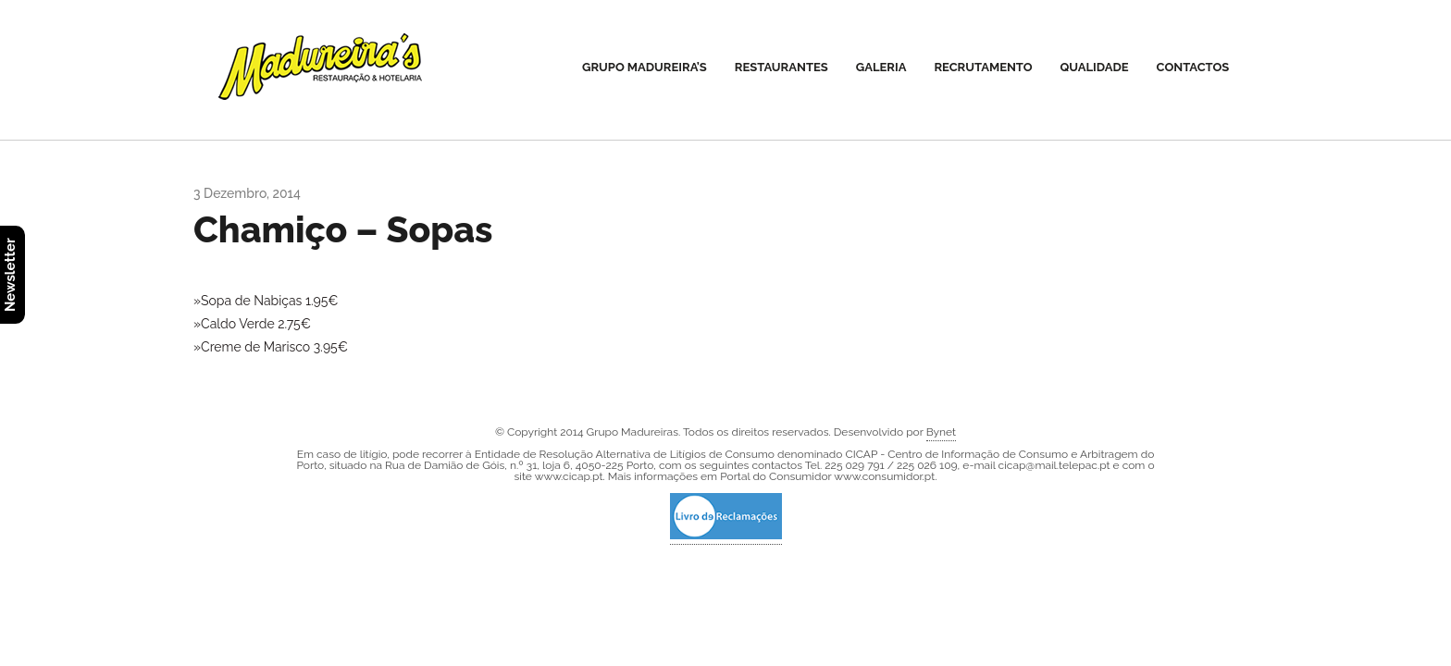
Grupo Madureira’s (644, 67)
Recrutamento (983, 67)
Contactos (1193, 67)
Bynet (941, 432)
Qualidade (1094, 67)
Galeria (881, 67)
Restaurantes (781, 67)
